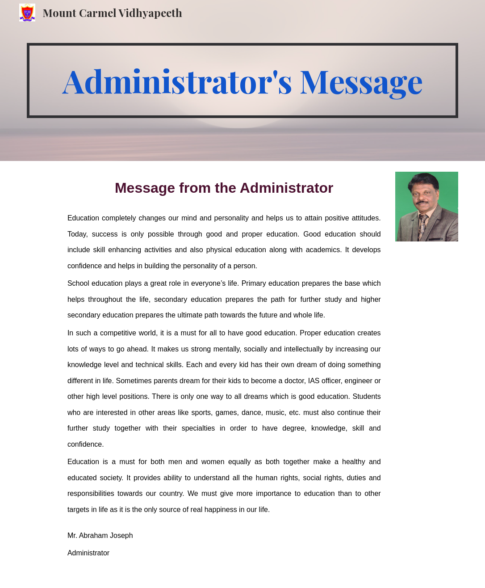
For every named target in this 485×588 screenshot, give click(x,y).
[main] (242, 80)
